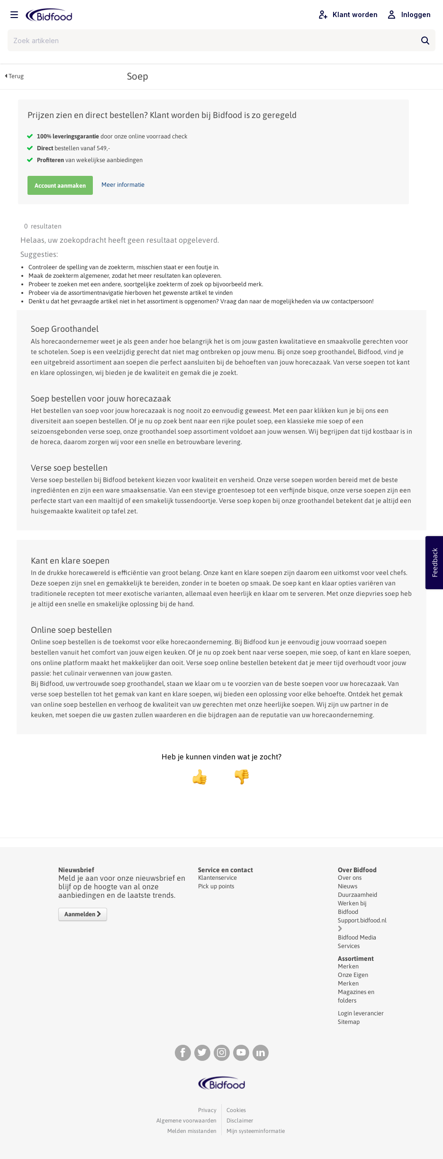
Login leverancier (361, 1013)
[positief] (199, 777)
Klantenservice (217, 877)
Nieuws (347, 886)
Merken (348, 966)
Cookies (236, 1110)
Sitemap (349, 1021)
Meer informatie (123, 184)
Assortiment (356, 958)
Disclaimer (239, 1120)
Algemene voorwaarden (186, 1120)
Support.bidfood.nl (362, 920)
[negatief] (237, 777)
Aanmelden (82, 914)
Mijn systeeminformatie (255, 1131)
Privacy (207, 1110)
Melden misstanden (192, 1131)
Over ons (350, 877)
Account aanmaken (60, 185)
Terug (14, 76)
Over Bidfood (357, 870)
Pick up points (216, 886)
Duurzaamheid (357, 894)
